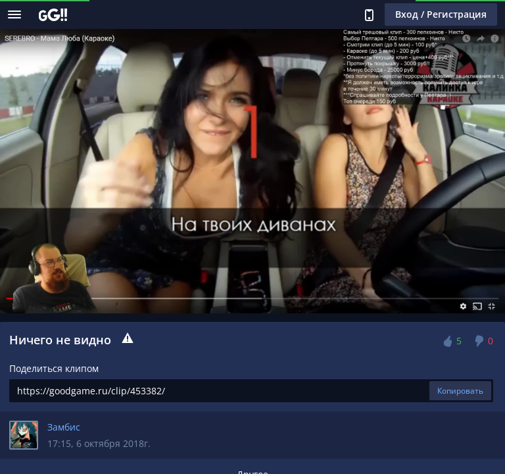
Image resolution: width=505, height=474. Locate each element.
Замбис (63, 427)
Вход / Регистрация (441, 14)
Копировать (460, 390)
